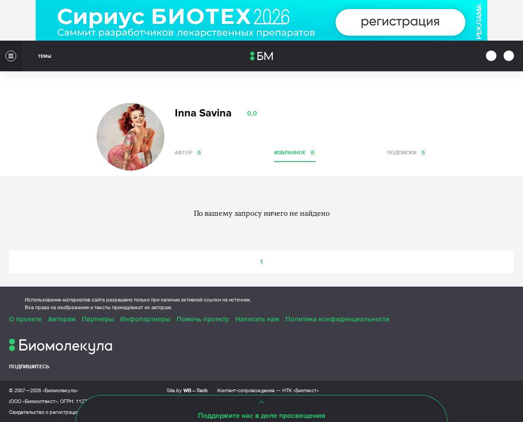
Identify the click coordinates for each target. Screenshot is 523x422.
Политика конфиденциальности (337, 319)
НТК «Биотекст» (300, 390)
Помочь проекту (203, 319)
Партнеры (98, 319)
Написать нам (257, 319)
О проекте (25, 319)
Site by (187, 390)
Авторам (61, 319)
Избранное (295, 152)
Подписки (406, 152)
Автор (188, 152)
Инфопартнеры (145, 319)
